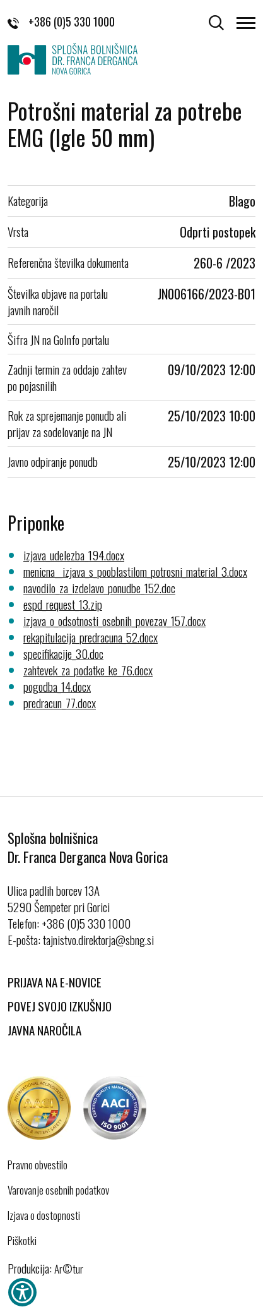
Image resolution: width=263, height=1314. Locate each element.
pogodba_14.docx (57, 686)
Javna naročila (44, 1030)
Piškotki (22, 1240)
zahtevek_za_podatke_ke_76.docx (88, 669)
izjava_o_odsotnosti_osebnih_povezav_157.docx (114, 620)
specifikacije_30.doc (63, 653)
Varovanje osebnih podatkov (58, 1190)
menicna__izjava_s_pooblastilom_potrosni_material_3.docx (135, 571)
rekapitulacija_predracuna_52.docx (90, 637)
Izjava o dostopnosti (44, 1215)
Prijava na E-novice (55, 982)
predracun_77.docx (59, 702)
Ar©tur (68, 1269)
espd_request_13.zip (62, 604)
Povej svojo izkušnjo (60, 1006)
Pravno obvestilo (37, 1165)
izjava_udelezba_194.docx (73, 555)
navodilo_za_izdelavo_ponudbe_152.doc (99, 587)
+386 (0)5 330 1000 (61, 21)
